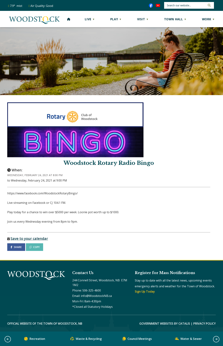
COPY (35, 247)
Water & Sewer (188, 339)
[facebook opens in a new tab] (151, 5)
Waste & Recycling (86, 339)
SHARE (16, 247)
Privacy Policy (204, 324)
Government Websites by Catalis (164, 324)
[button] (209, 5)
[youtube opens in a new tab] (158, 5)
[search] (186, 5)
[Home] (68, 19)
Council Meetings (137, 339)
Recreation (34, 339)
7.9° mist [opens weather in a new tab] (16, 6)
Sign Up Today (145, 291)
